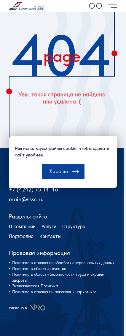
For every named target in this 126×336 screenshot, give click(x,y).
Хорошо (58, 177)
